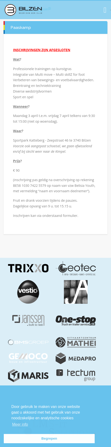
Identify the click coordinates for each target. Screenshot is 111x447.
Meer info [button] (20, 424)
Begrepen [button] (49, 438)
